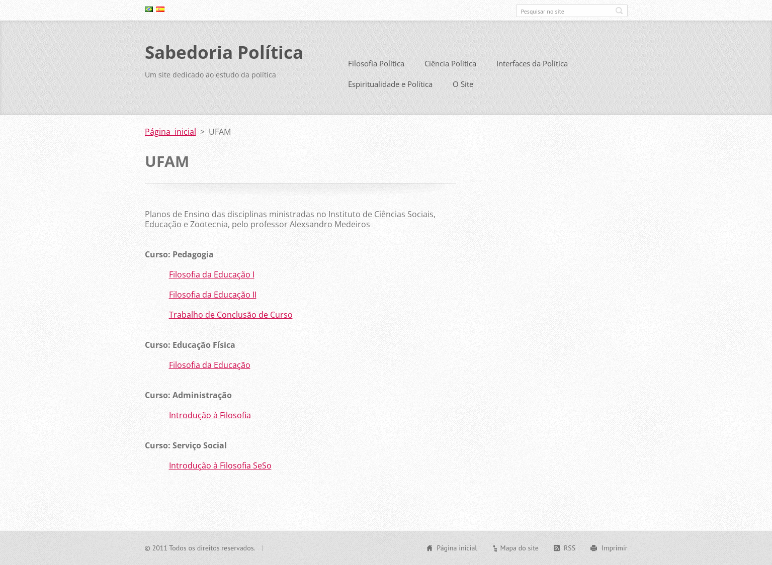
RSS (569, 547)
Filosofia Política (376, 63)
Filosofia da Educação (209, 364)
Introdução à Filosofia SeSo (220, 465)
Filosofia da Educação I (211, 274)
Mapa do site (519, 547)
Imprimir (614, 547)
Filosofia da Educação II (212, 294)
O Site (463, 84)
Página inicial (170, 131)
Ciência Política (450, 63)
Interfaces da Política (532, 63)
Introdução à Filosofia (210, 415)
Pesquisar (619, 10)
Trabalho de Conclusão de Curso (231, 314)
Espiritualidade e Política (390, 84)
